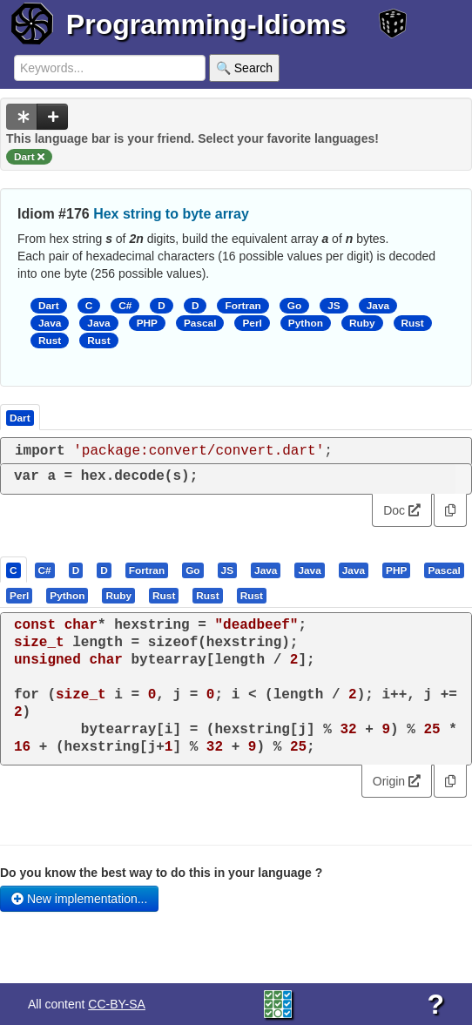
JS (333, 306)
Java (378, 306)
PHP (147, 323)
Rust (412, 323)
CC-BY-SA (116, 1004)
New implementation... (79, 899)
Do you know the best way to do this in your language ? (161, 873)
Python (305, 323)
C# (124, 306)
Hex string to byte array (171, 213)
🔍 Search (244, 68)
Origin (397, 781)
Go (294, 306)
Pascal (200, 323)
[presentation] (13, 569)
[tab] (14, 569)
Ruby (362, 323)
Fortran (242, 306)
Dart (48, 306)
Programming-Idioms (206, 24)
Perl (251, 323)
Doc (402, 510)
